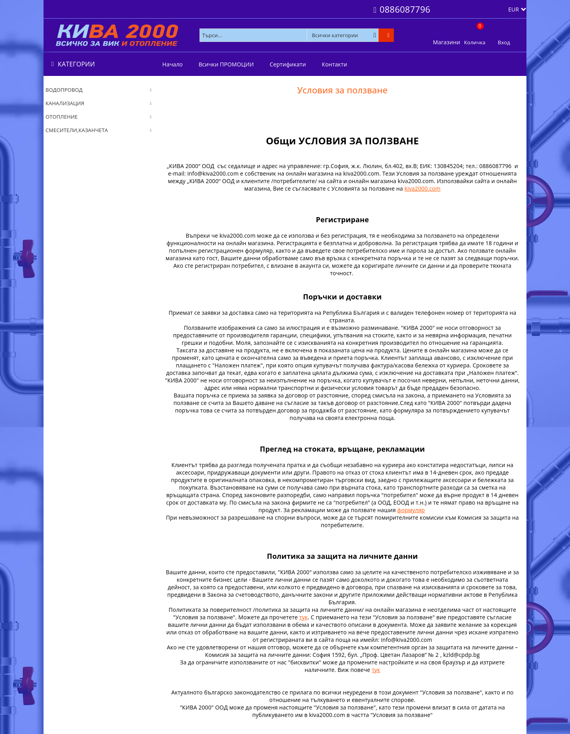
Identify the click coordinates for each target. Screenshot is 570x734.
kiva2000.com (423, 188)
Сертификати (288, 64)
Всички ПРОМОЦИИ (226, 64)
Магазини (446, 42)
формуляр (411, 510)
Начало (172, 64)
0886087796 (405, 9)
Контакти (334, 64)
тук (303, 617)
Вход (504, 42)
